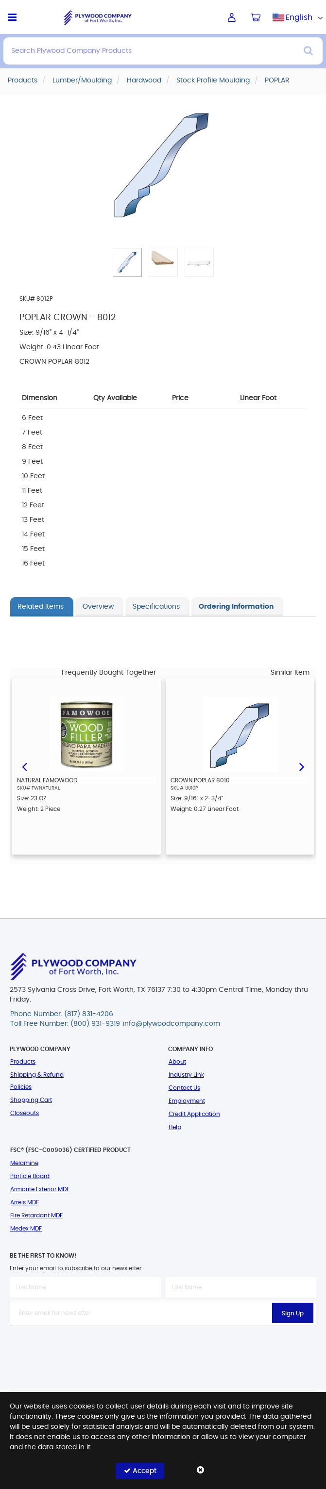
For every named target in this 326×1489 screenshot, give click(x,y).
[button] (127, 262)
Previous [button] (24, 766)
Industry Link (186, 1075)
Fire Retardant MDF (36, 1215)
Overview (98, 606)
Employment (187, 1101)
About (177, 1062)
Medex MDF (26, 1228)
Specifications (156, 606)
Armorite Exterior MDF (39, 1189)
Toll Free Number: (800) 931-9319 (65, 1023)
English (299, 17)
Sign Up (293, 1313)
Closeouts (24, 1113)
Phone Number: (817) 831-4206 (61, 1014)
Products (22, 1062)
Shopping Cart (31, 1100)
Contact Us (184, 1088)
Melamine (24, 1163)
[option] (86, 766)
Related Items (40, 606)
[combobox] (299, 17)
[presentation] (163, 1347)
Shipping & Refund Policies (37, 1081)
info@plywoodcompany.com (171, 1023)
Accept (140, 1470)
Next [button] (301, 766)
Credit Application (194, 1114)
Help (175, 1127)
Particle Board (30, 1176)
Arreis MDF (24, 1202)
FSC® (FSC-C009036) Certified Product (70, 1150)
